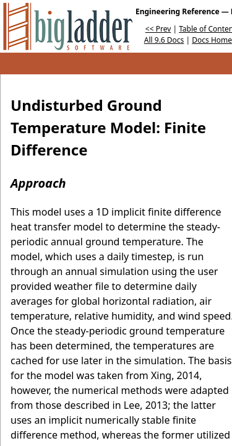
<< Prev (158, 29)
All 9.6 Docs (164, 40)
